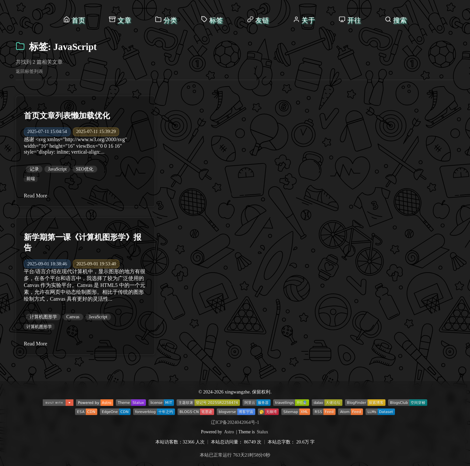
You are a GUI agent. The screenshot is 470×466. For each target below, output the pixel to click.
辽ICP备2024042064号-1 (235, 422)
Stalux (262, 431)
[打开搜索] (396, 20)
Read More (35, 195)
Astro (229, 431)
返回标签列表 (29, 71)
